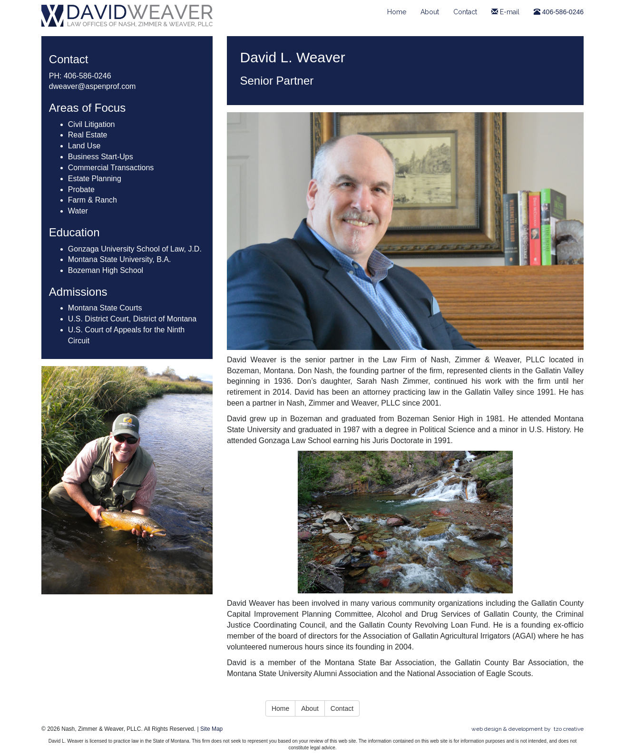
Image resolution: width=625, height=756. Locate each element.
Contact (465, 12)
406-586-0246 (559, 12)
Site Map (211, 729)
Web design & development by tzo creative (527, 729)
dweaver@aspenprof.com (92, 86)
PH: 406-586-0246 (80, 76)
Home (396, 12)
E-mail (505, 12)
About (429, 12)
